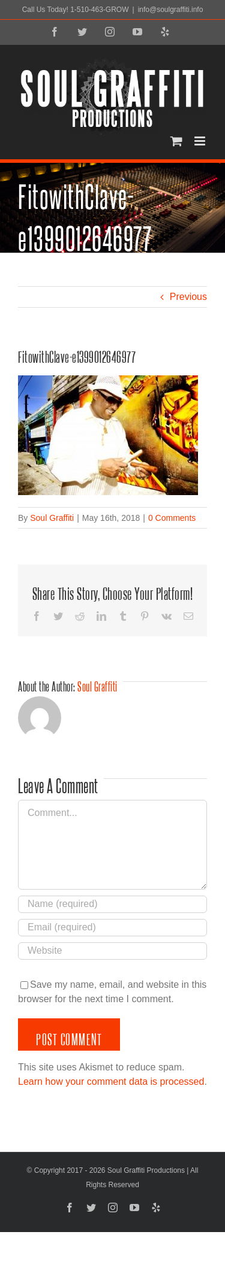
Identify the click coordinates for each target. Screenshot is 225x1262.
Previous (188, 297)
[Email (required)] (112, 927)
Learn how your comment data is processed (111, 1081)
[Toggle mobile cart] (176, 141)
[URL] (112, 951)
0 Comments (172, 518)
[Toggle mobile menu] (200, 141)
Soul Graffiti (52, 518)
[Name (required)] (112, 904)
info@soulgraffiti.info (170, 9)
